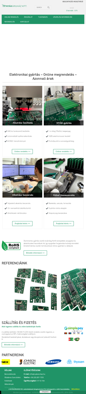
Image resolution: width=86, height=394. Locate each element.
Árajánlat (28, 17)
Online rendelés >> (22, 151)
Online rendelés (11, 17)
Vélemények (9, 384)
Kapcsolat (24, 22)
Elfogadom (45, 392)
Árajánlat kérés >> (22, 223)
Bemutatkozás (10, 374)
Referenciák (9, 22)
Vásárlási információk (62, 17)
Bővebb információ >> (35, 253)
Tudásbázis (43, 17)
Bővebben (75, 389)
